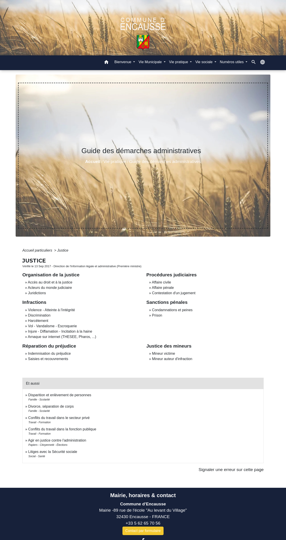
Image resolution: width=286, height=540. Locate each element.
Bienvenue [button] (123, 62)
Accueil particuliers (37, 250)
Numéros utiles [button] (232, 62)
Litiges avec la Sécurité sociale (52, 452)
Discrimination (39, 315)
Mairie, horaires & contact (143, 495)
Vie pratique (114, 161)
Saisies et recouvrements (48, 359)
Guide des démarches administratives (165, 161)
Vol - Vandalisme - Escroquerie (52, 326)
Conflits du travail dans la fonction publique (62, 429)
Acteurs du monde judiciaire (50, 288)
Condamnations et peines (172, 310)
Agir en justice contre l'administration (57, 440)
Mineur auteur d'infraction (172, 359)
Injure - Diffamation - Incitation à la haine (60, 331)
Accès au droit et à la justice (50, 282)
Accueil (92, 161)
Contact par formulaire (143, 531)
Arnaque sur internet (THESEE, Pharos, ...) (62, 337)
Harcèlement (38, 321)
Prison (157, 315)
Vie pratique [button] (179, 62)
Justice (62, 250)
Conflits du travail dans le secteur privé (59, 418)
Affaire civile (161, 282)
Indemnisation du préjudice (49, 353)
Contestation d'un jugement (173, 293)
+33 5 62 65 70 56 (143, 523)
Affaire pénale (163, 288)
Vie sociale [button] (204, 62)
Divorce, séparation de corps (51, 406)
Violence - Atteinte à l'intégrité (51, 310)
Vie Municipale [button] (151, 62)
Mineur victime (163, 353)
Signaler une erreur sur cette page (231, 469)
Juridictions (37, 293)
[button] (106, 63)
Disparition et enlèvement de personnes (59, 395)
